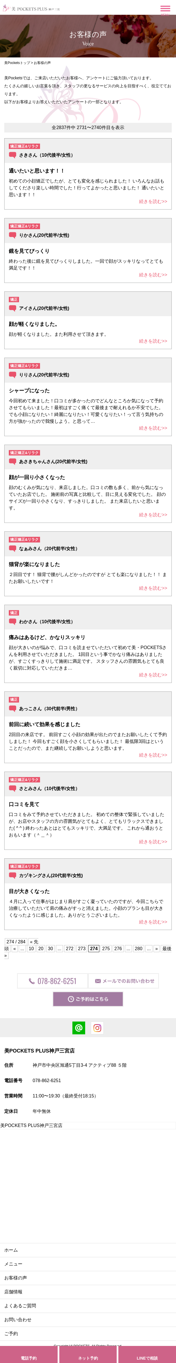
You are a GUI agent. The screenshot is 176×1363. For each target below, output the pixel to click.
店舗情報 (13, 1291)
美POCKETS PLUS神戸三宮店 (31, 1125)
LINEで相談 (147, 1358)
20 (40, 948)
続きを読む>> (153, 201)
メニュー (13, 1264)
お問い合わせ (18, 1319)
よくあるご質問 (20, 1305)
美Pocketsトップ (17, 63)
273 (82, 948)
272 (70, 948)
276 (118, 948)
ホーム (11, 1250)
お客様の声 (15, 1277)
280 (139, 948)
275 (106, 948)
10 (31, 948)
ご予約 (11, 1333)
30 (50, 948)
